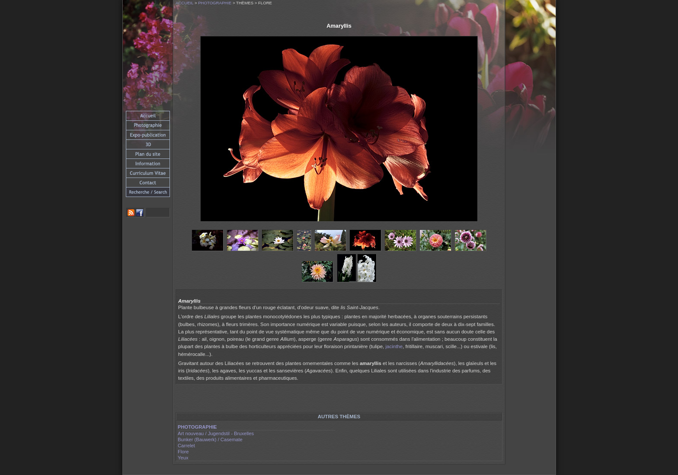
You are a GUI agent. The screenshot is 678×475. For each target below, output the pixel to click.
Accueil (184, 2)
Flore (183, 451)
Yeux (183, 457)
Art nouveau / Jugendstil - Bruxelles (216, 433)
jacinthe (394, 346)
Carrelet (186, 445)
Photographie (214, 2)
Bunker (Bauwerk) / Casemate (210, 439)
